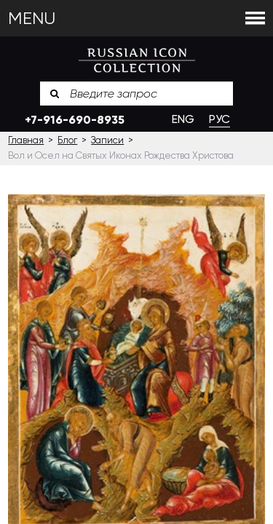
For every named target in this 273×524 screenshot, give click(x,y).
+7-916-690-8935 (74, 120)
